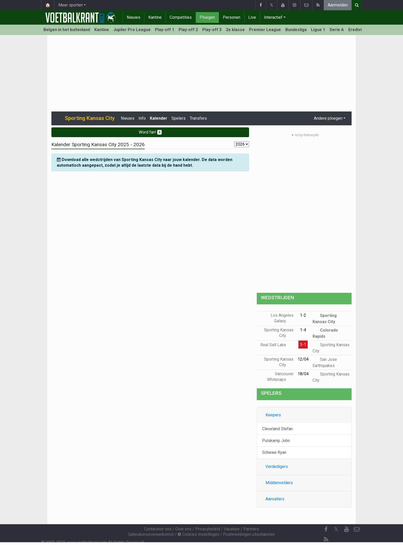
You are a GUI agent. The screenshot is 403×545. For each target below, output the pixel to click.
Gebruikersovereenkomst (151, 534)
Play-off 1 (164, 29)
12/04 (303, 359)
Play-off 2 (188, 29)
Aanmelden (338, 5)
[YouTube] (346, 529)
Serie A (336, 29)
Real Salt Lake (277, 344)
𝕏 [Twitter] (336, 529)
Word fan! (150, 132)
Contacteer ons (157, 529)
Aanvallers (274, 498)
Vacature (232, 529)
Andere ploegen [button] (328, 118)
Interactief (273, 17)
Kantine (155, 17)
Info (142, 118)
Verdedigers (276, 466)
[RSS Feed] (326, 539)
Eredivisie (358, 29)
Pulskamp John (276, 440)
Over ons (183, 529)
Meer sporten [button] (70, 5)
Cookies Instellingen (198, 534)
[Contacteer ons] (357, 529)
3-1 (303, 344)
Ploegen (207, 17)
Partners (251, 529)
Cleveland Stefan (277, 428)
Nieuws (133, 17)
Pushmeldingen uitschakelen (249, 534)
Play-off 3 (212, 29)
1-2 (303, 315)
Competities (181, 17)
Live (252, 17)
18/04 (303, 373)
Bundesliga (296, 29)
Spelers (178, 118)
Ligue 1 (318, 29)
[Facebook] (326, 529)
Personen (231, 17)
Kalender (158, 118)
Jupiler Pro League (132, 29)
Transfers (198, 118)
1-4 (303, 329)
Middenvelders (279, 482)
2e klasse (235, 29)
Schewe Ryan (274, 452)
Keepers (273, 414)
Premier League (265, 29)
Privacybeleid (207, 529)
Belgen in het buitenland (66, 29)
